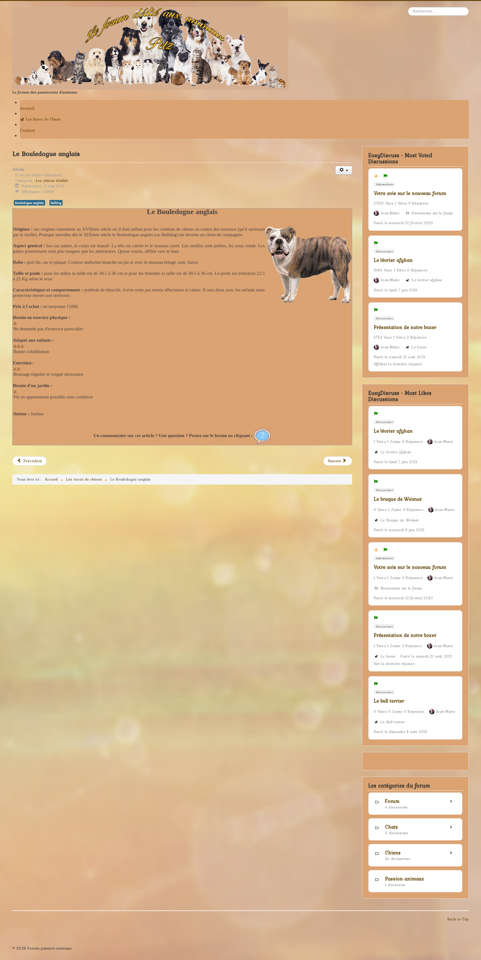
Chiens (393, 852)
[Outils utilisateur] (343, 170)
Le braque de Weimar (398, 499)
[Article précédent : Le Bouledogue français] (29, 461)
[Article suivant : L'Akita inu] (337, 461)
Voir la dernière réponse (394, 664)
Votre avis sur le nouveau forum (410, 193)
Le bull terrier (389, 701)
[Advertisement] (182, 547)
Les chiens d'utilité (52, 180)
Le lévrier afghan (393, 260)
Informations (384, 184)
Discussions (384, 251)
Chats (391, 827)
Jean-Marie (390, 213)
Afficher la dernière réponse (398, 364)
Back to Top (458, 919)
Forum (392, 801)
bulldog (56, 202)
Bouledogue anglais (29, 202)
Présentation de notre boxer (405, 327)
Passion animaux (404, 878)
